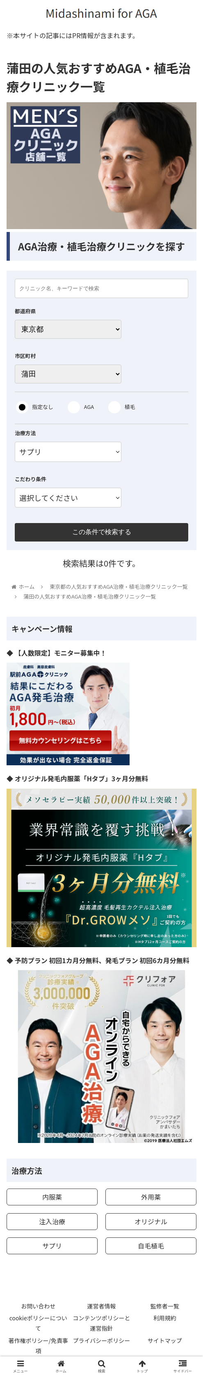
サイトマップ (165, 1340)
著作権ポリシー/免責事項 (38, 1345)
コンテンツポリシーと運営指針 (101, 1323)
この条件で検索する (101, 531)
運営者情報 (101, 1306)
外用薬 (151, 1197)
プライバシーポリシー (101, 1340)
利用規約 (164, 1318)
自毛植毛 (151, 1246)
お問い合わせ (38, 1306)
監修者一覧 (165, 1306)
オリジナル (151, 1221)
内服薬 (52, 1197)
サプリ (52, 1246)
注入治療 (52, 1221)
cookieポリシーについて (38, 1323)
